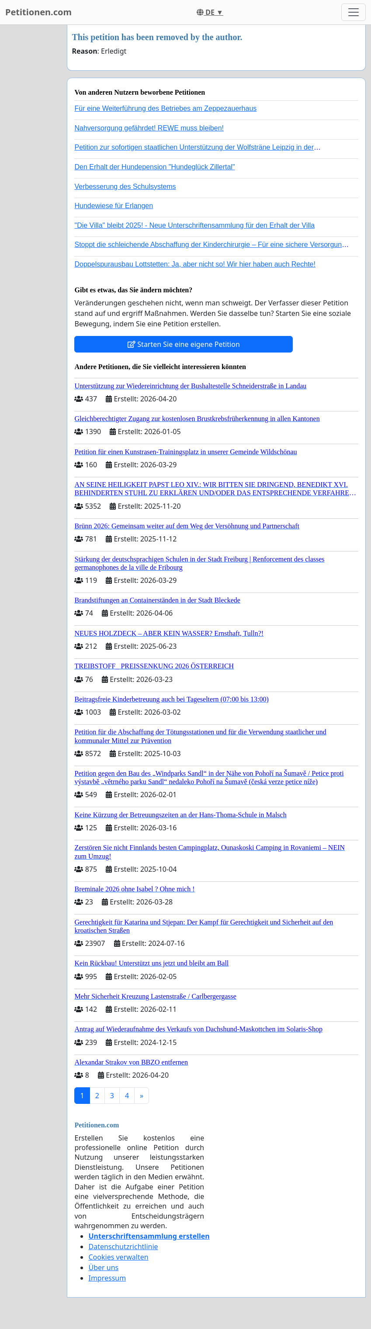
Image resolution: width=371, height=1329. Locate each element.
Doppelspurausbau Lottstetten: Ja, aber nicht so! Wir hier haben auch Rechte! (194, 264)
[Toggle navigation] (353, 12)
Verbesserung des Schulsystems (125, 186)
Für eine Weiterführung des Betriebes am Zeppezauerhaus (165, 108)
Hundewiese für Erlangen (113, 205)
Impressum (107, 1278)
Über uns (103, 1267)
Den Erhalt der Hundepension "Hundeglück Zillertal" (154, 167)
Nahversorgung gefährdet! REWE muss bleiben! (149, 128)
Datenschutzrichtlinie (123, 1246)
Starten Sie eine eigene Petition (184, 344)
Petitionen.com (38, 12)
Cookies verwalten (118, 1257)
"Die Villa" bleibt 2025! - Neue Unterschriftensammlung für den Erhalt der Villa (194, 225)
